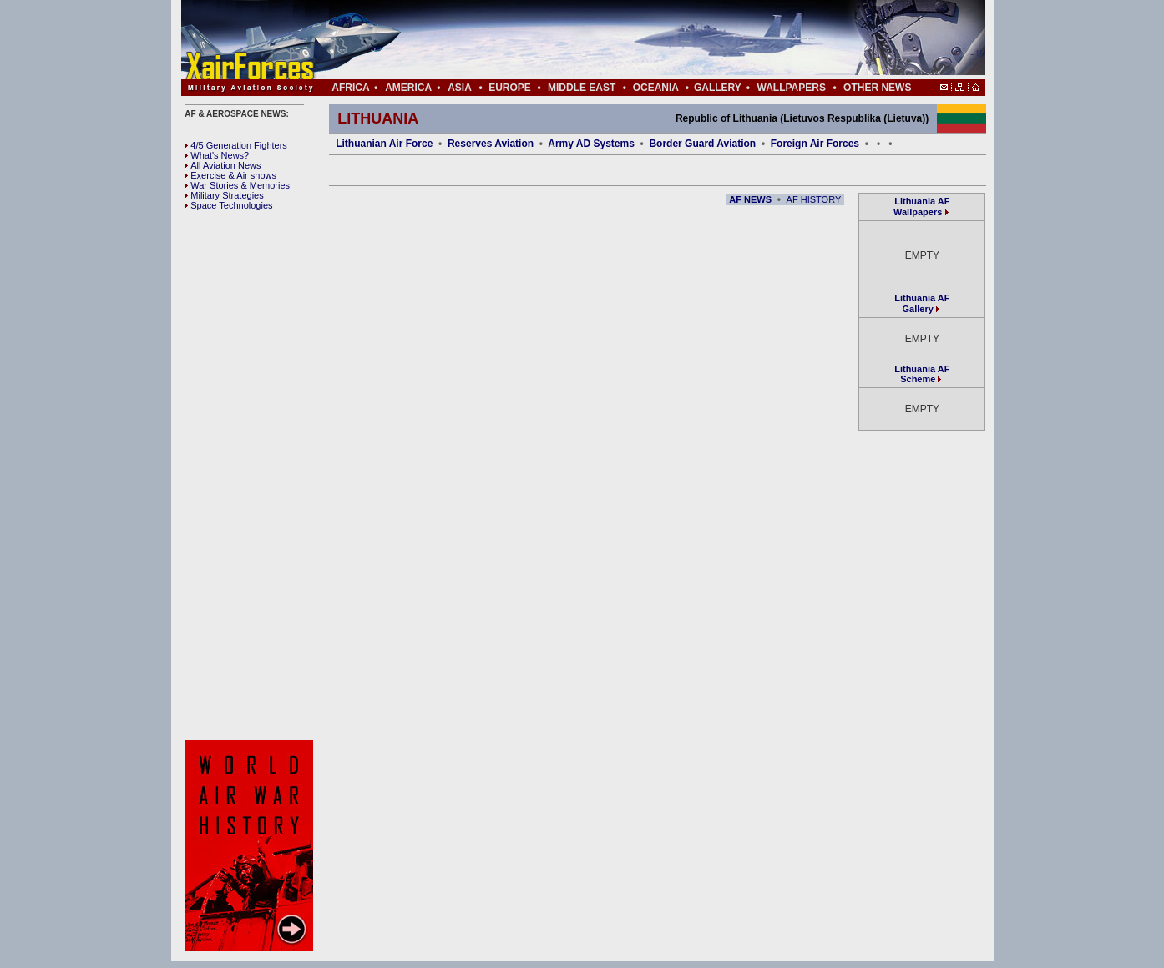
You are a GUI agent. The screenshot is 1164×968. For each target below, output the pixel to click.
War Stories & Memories (237, 185)
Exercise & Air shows (230, 175)
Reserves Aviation (491, 143)
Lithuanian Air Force (384, 143)
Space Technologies (228, 205)
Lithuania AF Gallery (921, 303)
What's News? (217, 155)
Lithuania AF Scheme (921, 374)
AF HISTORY (814, 199)
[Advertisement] (633, 40)
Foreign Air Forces (815, 143)
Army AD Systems (591, 143)
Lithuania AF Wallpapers (921, 206)
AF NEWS (750, 199)
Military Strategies (224, 195)
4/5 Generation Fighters (237, 145)
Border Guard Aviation (702, 143)
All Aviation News (223, 165)
